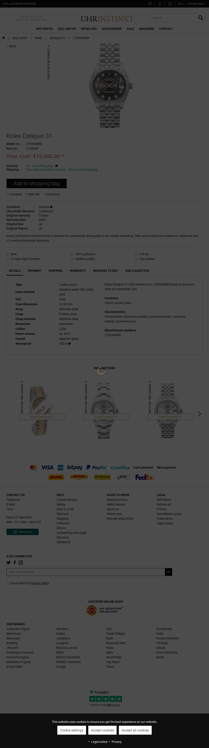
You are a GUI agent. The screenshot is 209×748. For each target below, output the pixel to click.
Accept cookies (102, 730)
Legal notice (97, 741)
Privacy (115, 741)
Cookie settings (71, 730)
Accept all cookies (135, 730)
